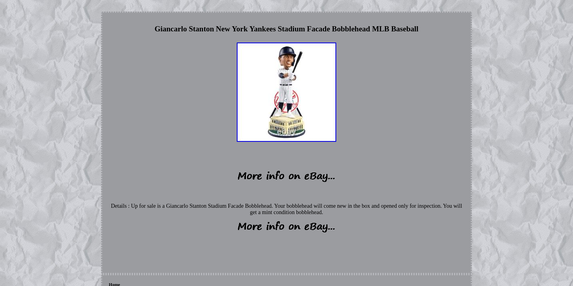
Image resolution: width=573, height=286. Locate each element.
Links (132, 242)
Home (114, 242)
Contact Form (157, 242)
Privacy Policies (192, 242)
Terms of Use (226, 242)
